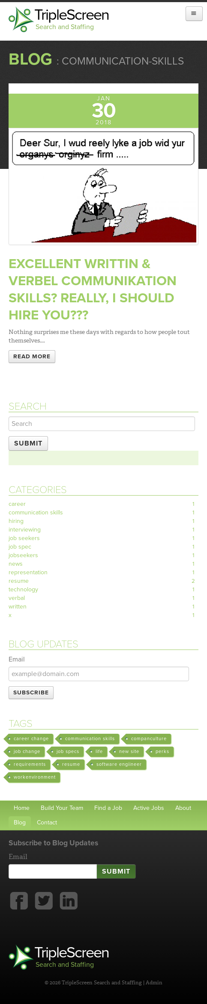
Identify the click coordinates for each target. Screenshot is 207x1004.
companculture (149, 738)
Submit (28, 443)
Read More (32, 356)
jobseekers (103, 555)
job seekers (103, 538)
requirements (30, 764)
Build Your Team (62, 808)
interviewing (103, 530)
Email (17, 659)
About (183, 808)
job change (27, 751)
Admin (154, 982)
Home (22, 808)
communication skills (103, 512)
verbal (103, 598)
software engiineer (119, 764)
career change (31, 738)
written (103, 606)
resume (103, 581)
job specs (68, 751)
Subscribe (31, 692)
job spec (103, 547)
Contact (47, 822)
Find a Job (108, 808)
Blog (30, 59)
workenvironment (35, 777)
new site (129, 751)
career (103, 504)
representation (103, 572)
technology (103, 589)
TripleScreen (75, 18)
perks (162, 751)
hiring (103, 521)
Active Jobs (148, 808)
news (103, 564)
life (99, 751)
